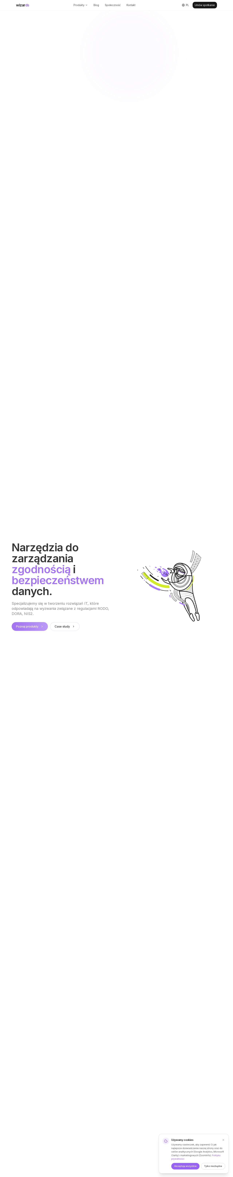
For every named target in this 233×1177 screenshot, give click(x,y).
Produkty (81, 5)
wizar (22, 5)
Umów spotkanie (205, 5)
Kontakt (131, 5)
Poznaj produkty (30, 627)
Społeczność (113, 5)
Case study (65, 627)
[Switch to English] (185, 5)
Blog (96, 5)
